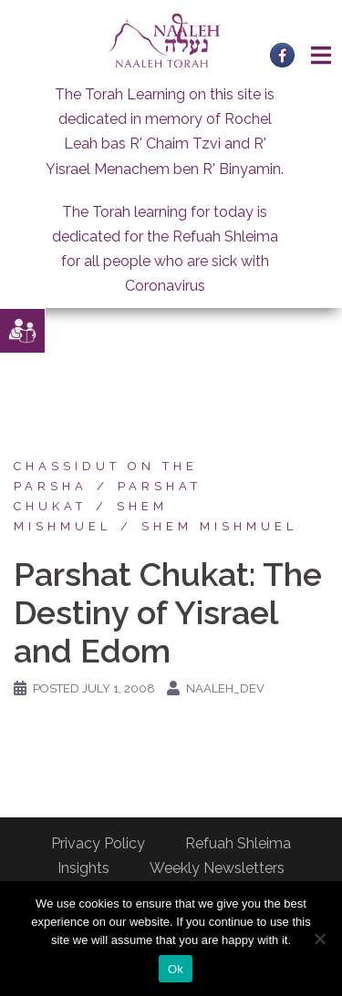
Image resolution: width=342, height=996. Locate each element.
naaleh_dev (225, 688)
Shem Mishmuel (219, 526)
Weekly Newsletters (217, 868)
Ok (175, 969)
